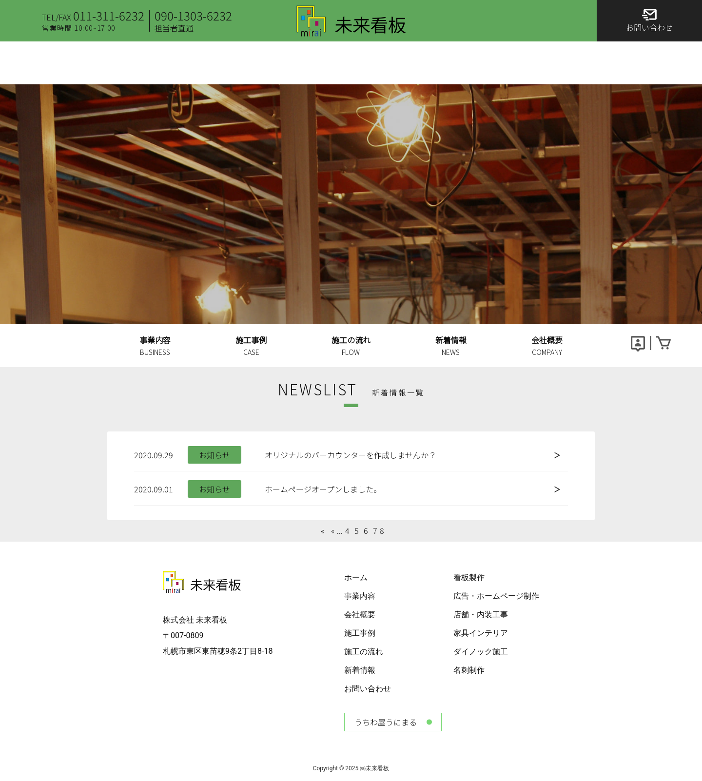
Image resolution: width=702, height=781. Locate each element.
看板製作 (469, 577)
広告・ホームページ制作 (496, 596)
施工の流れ (363, 651)
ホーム (356, 577)
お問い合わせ (367, 688)
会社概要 (359, 614)
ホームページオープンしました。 (323, 489)
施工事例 (359, 633)
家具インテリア (480, 633)
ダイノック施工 (480, 651)
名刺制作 (469, 670)
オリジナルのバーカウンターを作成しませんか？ (350, 455)
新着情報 (359, 670)
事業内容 (359, 596)
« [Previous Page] (332, 530)
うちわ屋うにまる (385, 722)
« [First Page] (323, 530)
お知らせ (214, 455)
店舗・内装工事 (480, 614)
